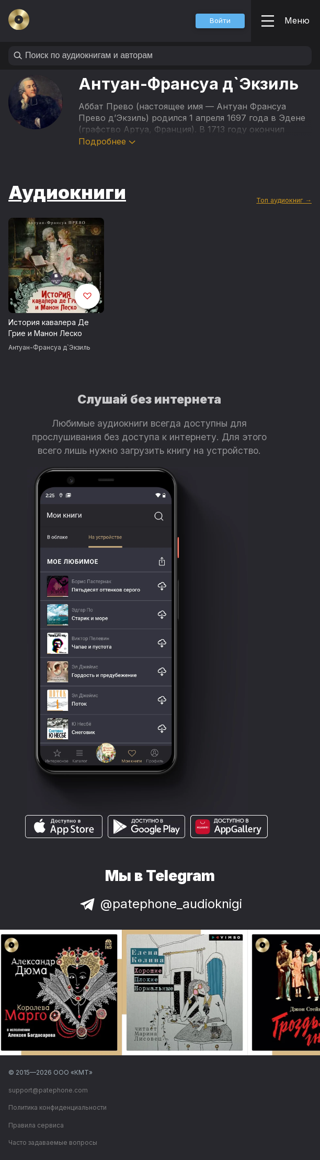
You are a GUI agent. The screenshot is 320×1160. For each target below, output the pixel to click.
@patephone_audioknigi (160, 903)
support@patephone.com (48, 1090)
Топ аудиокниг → (284, 200)
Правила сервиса (36, 1125)
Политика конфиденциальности (57, 1107)
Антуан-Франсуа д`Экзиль (49, 347)
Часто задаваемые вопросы (52, 1142)
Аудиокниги (67, 192)
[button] (220, 21)
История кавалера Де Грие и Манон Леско (48, 328)
